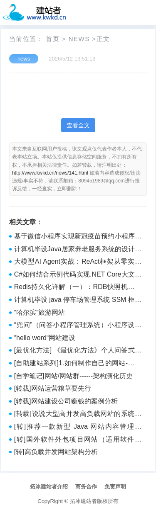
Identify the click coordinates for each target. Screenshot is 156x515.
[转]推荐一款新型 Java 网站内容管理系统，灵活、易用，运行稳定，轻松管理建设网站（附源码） (77, 427)
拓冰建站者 (83, 501)
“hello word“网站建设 (45, 337)
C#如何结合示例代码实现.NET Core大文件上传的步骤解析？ (77, 275)
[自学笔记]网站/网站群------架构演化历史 (73, 375)
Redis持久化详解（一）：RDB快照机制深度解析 (77, 287)
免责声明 (115, 486)
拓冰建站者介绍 (49, 486)
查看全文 (78, 125)
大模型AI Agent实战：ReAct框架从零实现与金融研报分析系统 (77, 262)
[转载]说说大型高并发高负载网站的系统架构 (77, 414)
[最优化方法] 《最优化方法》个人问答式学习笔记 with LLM (77, 351)
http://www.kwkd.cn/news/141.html (50, 173)
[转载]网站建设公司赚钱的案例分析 (66, 401)
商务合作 (86, 486)
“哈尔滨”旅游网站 (39, 312)
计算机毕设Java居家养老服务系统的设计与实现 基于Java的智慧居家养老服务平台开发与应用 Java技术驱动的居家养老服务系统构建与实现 (77, 250)
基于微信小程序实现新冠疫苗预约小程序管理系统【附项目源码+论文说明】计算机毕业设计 (77, 237)
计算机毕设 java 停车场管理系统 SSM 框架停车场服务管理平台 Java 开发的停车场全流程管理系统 (77, 300)
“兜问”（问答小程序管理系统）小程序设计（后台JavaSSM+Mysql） (77, 325)
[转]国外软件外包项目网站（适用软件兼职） (77, 440)
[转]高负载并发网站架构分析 (56, 451)
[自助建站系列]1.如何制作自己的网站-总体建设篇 (77, 364)
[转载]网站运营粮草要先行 (52, 388)
